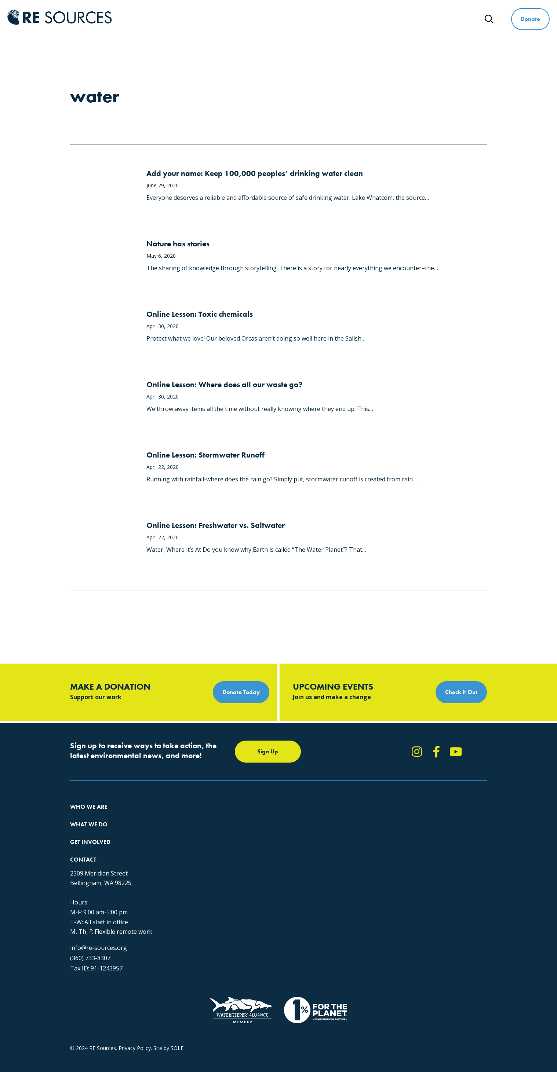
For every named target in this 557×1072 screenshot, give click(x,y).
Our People (83, 842)
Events (275, 855)
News (459, 19)
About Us (81, 816)
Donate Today (241, 692)
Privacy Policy (135, 1006)
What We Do (298, 19)
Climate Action (181, 829)
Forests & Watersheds (190, 855)
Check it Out (461, 692)
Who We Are (242, 19)
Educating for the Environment (200, 842)
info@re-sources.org (402, 889)
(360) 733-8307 (394, 899)
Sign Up (267, 751)
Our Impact (83, 829)
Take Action (281, 816)
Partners (80, 869)
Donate (530, 19)
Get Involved (354, 19)
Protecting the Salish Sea (193, 816)
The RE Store (179, 869)
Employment (85, 855)
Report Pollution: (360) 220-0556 (305, 829)
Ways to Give (411, 19)
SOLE (177, 1006)
